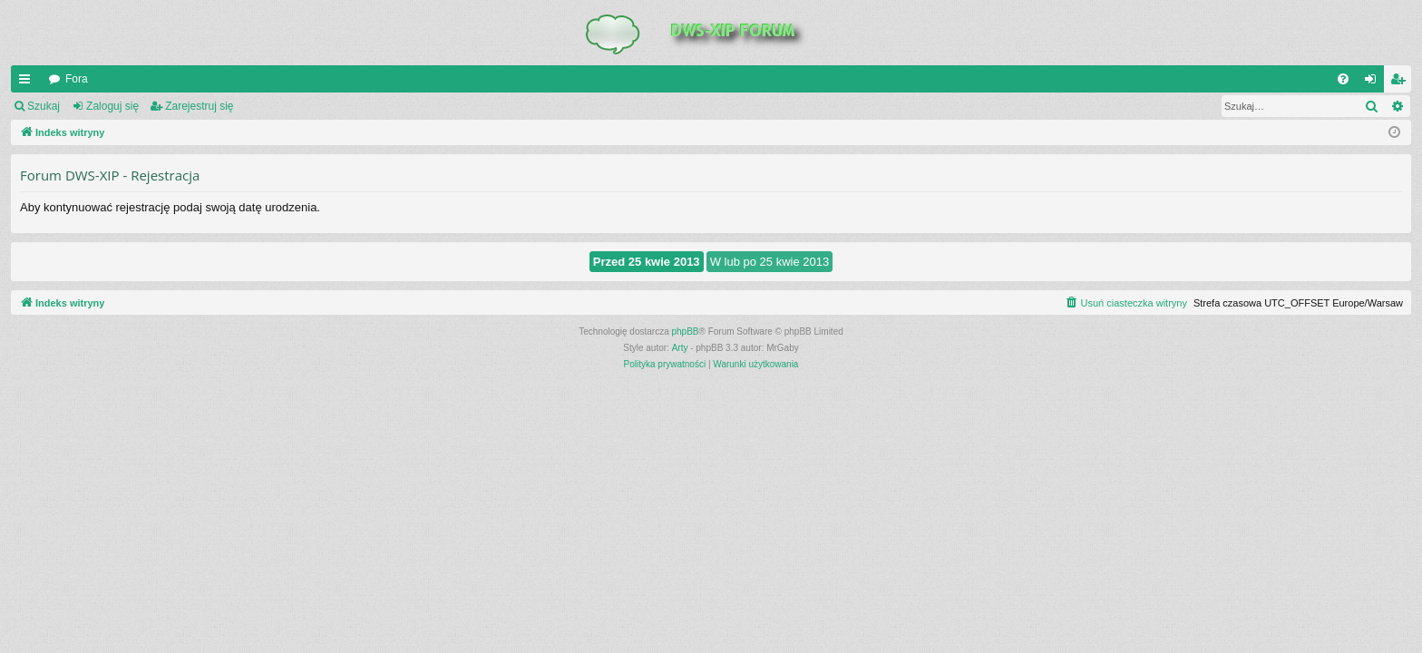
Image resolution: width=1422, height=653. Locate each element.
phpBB (685, 331)
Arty (680, 348)
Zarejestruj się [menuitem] (1401, 83)
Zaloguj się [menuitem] (1374, 83)
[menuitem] (1343, 79)
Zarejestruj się (199, 106)
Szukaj (43, 106)
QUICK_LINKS (28, 83)
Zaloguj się (112, 106)
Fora (76, 79)
